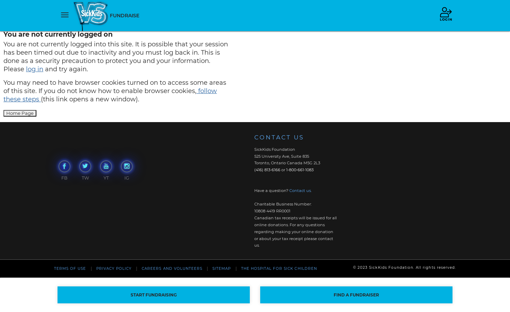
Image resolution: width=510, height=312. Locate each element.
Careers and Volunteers (172, 268)
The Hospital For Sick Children (279, 268)
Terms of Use (70, 268)
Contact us (300, 190)
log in (34, 69)
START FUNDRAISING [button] (154, 294)
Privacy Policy (114, 268)
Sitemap (221, 268)
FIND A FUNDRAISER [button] (356, 294)
